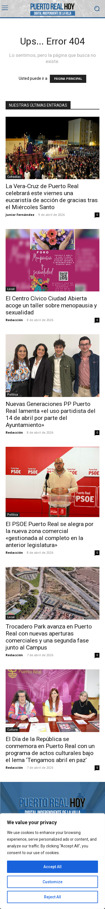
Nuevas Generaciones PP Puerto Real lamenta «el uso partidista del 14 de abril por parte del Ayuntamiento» (50, 414)
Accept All (52, 866)
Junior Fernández (20, 214)
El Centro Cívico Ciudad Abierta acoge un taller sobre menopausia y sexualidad (51, 305)
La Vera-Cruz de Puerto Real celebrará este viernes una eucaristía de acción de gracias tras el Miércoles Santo (52, 197)
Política (12, 394)
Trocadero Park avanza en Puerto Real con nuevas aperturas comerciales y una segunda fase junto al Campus (49, 637)
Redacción (14, 320)
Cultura (12, 730)
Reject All (52, 897)
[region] (52, 861)
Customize (52, 882)
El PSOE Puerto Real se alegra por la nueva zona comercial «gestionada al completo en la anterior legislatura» (50, 534)
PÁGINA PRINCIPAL (68, 79)
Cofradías (14, 177)
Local (11, 289)
